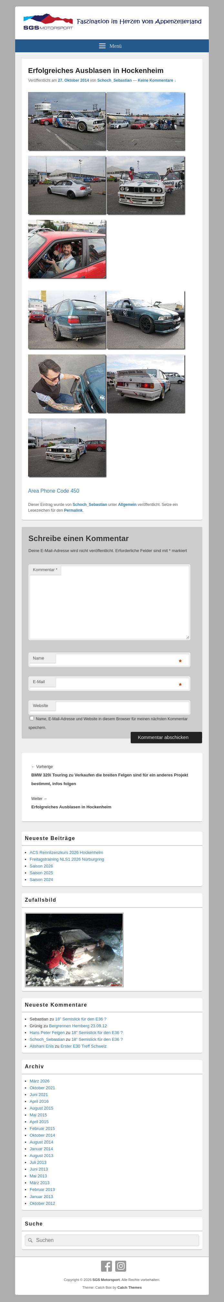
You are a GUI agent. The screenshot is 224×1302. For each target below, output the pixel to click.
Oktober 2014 (42, 1135)
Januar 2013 (41, 1196)
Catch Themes (129, 1287)
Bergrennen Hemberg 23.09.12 (78, 1025)
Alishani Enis (42, 1046)
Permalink (73, 510)
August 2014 (41, 1142)
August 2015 (41, 1108)
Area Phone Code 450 (53, 491)
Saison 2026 (41, 866)
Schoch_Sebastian (114, 80)
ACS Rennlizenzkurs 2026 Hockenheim (66, 852)
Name (38, 658)
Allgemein (127, 504)
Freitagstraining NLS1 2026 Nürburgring (67, 859)
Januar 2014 (41, 1148)
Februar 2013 (42, 1189)
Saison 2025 (41, 872)
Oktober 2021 (42, 1087)
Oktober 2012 (42, 1203)
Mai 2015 (38, 1114)
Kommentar (45, 569)
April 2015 (39, 1121)
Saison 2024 (41, 879)
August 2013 (41, 1155)
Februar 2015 (42, 1128)
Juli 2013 (38, 1162)
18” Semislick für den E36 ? (81, 1019)
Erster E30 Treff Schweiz (83, 1046)
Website (40, 705)
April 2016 (39, 1101)
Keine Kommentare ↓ (157, 80)
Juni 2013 (39, 1169)
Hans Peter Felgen (47, 1032)
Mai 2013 (38, 1176)
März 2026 (39, 1081)
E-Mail (39, 681)
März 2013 (39, 1182)
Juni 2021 (39, 1094)
